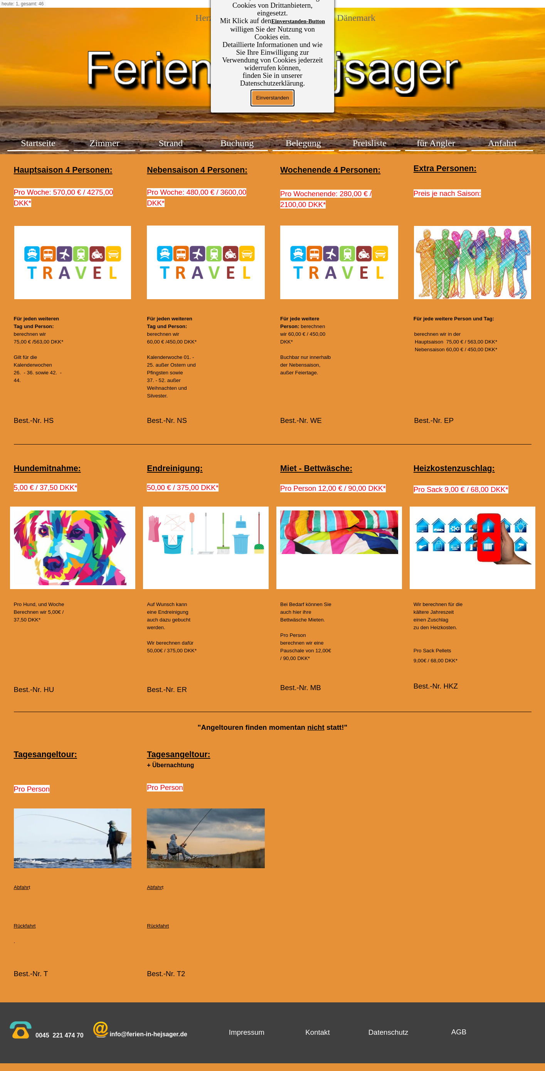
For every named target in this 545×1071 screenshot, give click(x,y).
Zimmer (104, 143)
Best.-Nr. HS (34, 420)
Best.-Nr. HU (34, 689)
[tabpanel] (73, 186)
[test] (459, 1032)
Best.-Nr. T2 (166, 974)
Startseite (38, 143)
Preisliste (370, 143)
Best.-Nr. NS (167, 420)
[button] (100, 1030)
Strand (171, 143)
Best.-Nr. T (32, 974)
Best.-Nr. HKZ (436, 686)
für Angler (436, 143)
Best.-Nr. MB (300, 688)
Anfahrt (502, 143)
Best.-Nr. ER (167, 689)
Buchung (237, 143)
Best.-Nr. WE (301, 420)
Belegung (303, 143)
